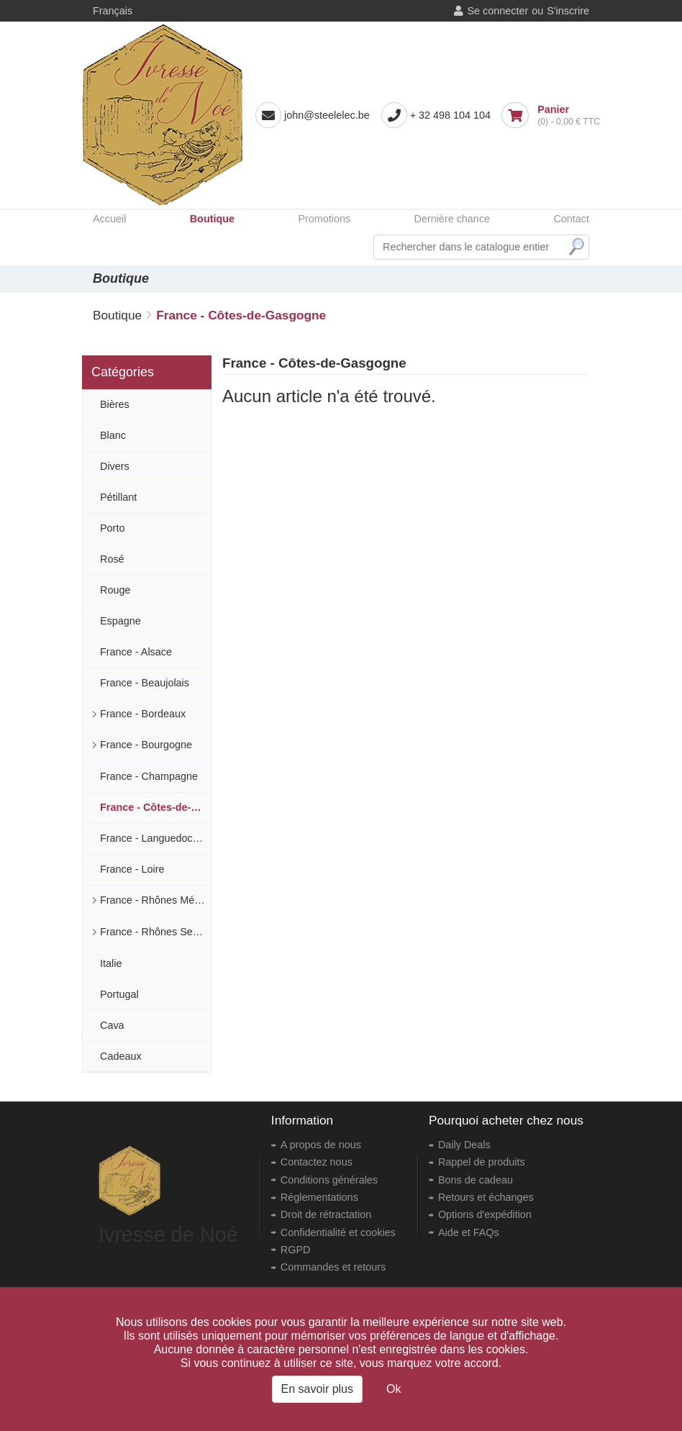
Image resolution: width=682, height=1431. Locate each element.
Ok (393, 1389)
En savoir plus (317, 1389)
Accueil (109, 218)
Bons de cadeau (475, 1180)
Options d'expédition (485, 1214)
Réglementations (319, 1197)
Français (112, 11)
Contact (571, 218)
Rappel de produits (481, 1162)
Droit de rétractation (326, 1214)
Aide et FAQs (468, 1232)
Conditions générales (329, 1180)
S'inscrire (568, 11)
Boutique (212, 218)
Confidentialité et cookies (338, 1232)
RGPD (296, 1249)
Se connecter (497, 11)
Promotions (324, 218)
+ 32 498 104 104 (450, 115)
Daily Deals (464, 1144)
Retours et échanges (486, 1197)
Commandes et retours (333, 1267)
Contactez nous (317, 1162)
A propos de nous (321, 1144)
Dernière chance (452, 218)
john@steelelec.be (327, 115)
